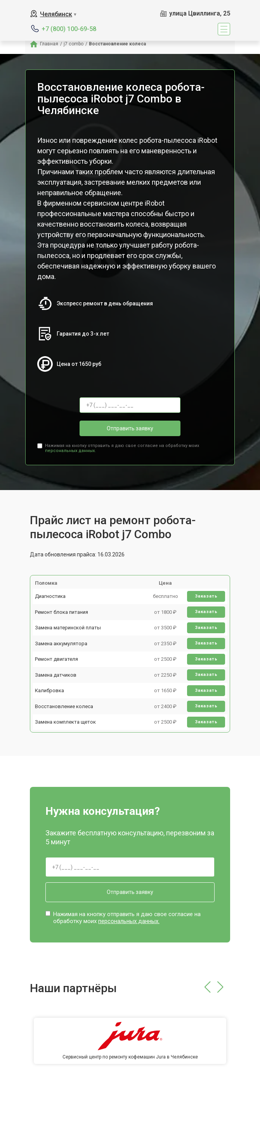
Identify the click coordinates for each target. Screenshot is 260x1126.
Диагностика (50, 596)
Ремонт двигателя (56, 659)
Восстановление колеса (64, 706)
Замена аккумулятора (61, 643)
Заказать (206, 596)
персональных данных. (70, 450)
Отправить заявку (130, 428)
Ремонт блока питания (61, 612)
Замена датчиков (55, 675)
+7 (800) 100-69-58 (69, 29)
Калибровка (49, 690)
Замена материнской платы (68, 628)
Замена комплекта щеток (65, 722)
